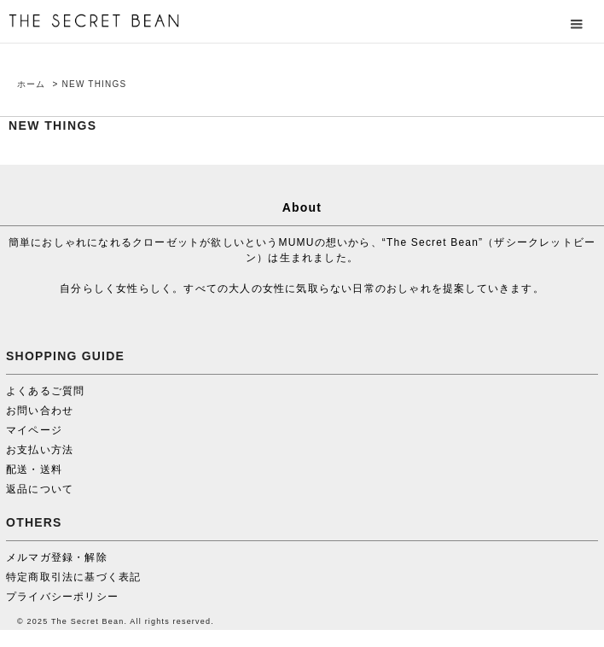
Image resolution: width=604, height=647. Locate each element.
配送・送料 (34, 469)
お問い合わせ (39, 411)
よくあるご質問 (45, 391)
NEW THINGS (94, 84)
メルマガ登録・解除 (56, 557)
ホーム (31, 84)
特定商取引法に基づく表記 (73, 577)
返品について (39, 489)
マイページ (34, 430)
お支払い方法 (39, 450)
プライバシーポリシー (62, 597)
